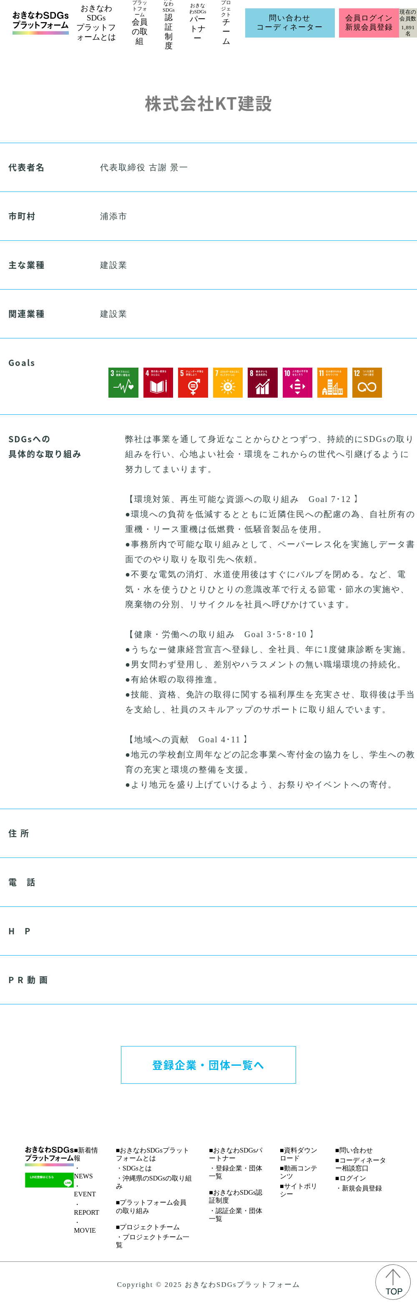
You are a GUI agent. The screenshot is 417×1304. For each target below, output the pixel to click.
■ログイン (350, 1178)
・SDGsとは (134, 1168)
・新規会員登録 (358, 1188)
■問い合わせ (354, 1150)
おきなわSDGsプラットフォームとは (96, 22)
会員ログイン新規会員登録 (368, 22)
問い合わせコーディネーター (289, 22)
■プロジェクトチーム (148, 1227)
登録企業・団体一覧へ (208, 1064)
